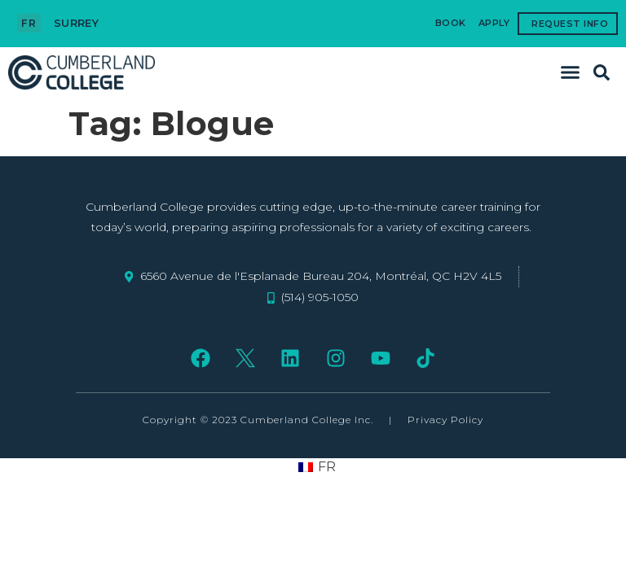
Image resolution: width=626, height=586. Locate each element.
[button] (570, 72)
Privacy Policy (445, 419)
